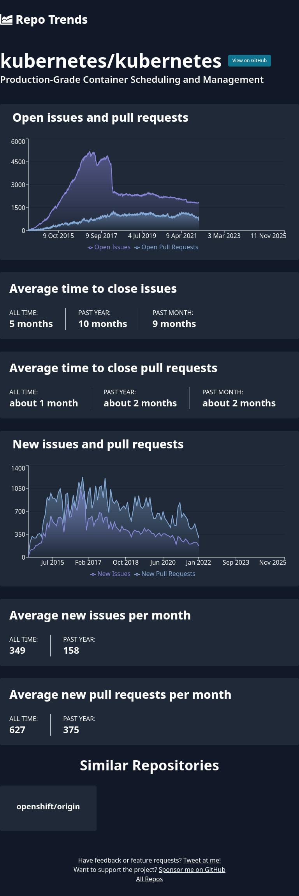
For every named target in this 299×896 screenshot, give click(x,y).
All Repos (149, 879)
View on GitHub (249, 60)
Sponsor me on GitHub (192, 869)
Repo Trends (44, 19)
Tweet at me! (202, 860)
